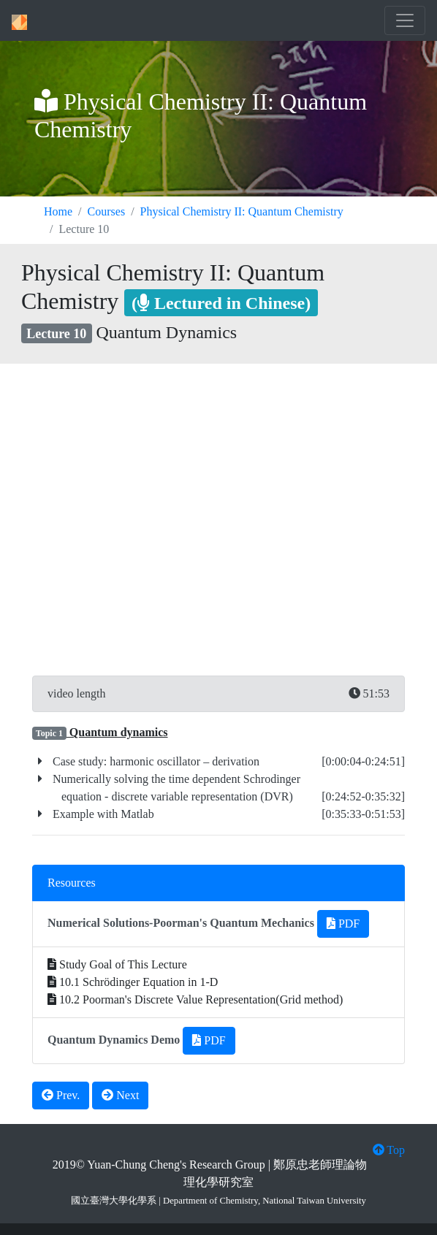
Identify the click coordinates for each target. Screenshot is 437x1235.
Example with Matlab (102, 814)
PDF (343, 923)
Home (58, 211)
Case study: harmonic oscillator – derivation (154, 761)
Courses (107, 211)
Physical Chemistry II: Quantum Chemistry (241, 211)
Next (120, 1095)
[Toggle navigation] (404, 20)
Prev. (61, 1095)
